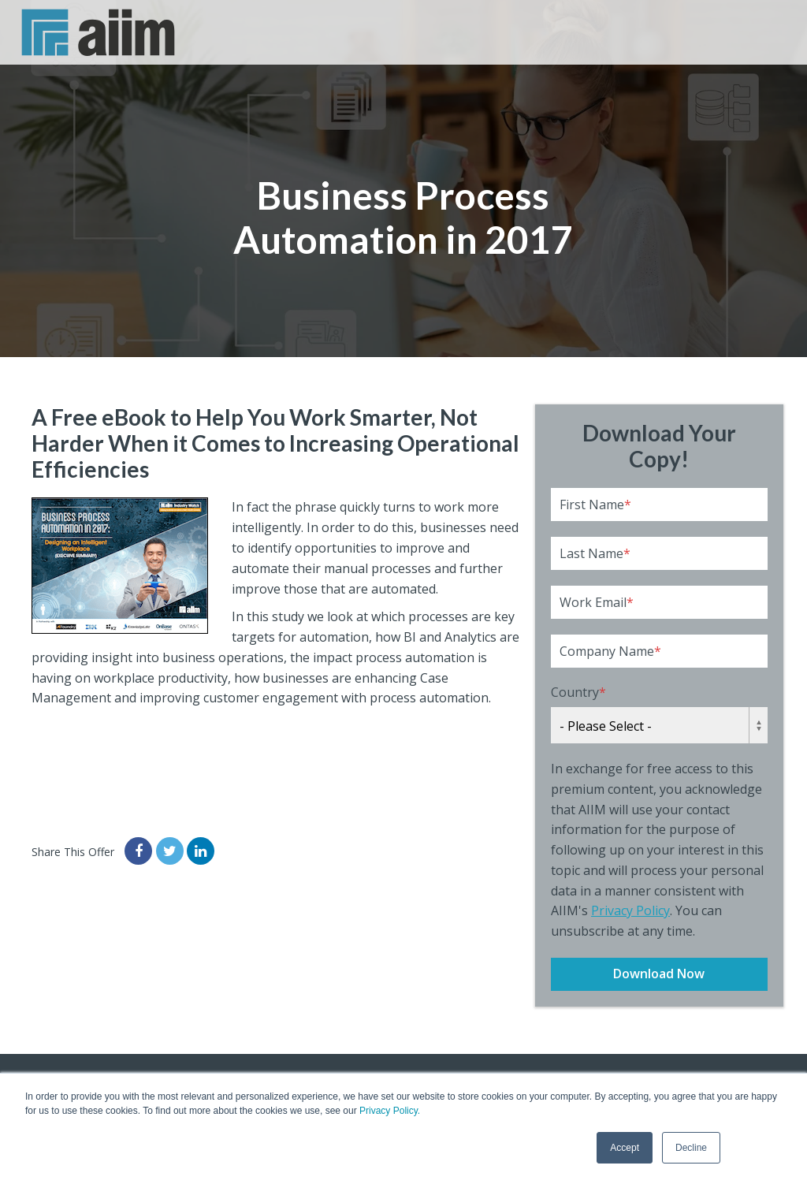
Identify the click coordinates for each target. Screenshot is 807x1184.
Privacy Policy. (389, 1110)
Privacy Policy (630, 910)
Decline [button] (691, 1147)
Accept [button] (624, 1147)
